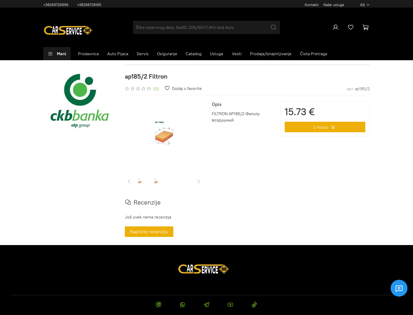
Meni (57, 53)
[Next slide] (199, 181)
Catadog (193, 53)
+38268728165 (89, 4)
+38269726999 (55, 4)
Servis (143, 53)
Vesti (237, 53)
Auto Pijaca (117, 53)
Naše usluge (333, 4)
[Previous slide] (129, 181)
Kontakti (312, 4)
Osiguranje (167, 53)
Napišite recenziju (149, 231)
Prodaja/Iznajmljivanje (271, 53)
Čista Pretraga (313, 53)
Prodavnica (88, 53)
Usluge (216, 53)
